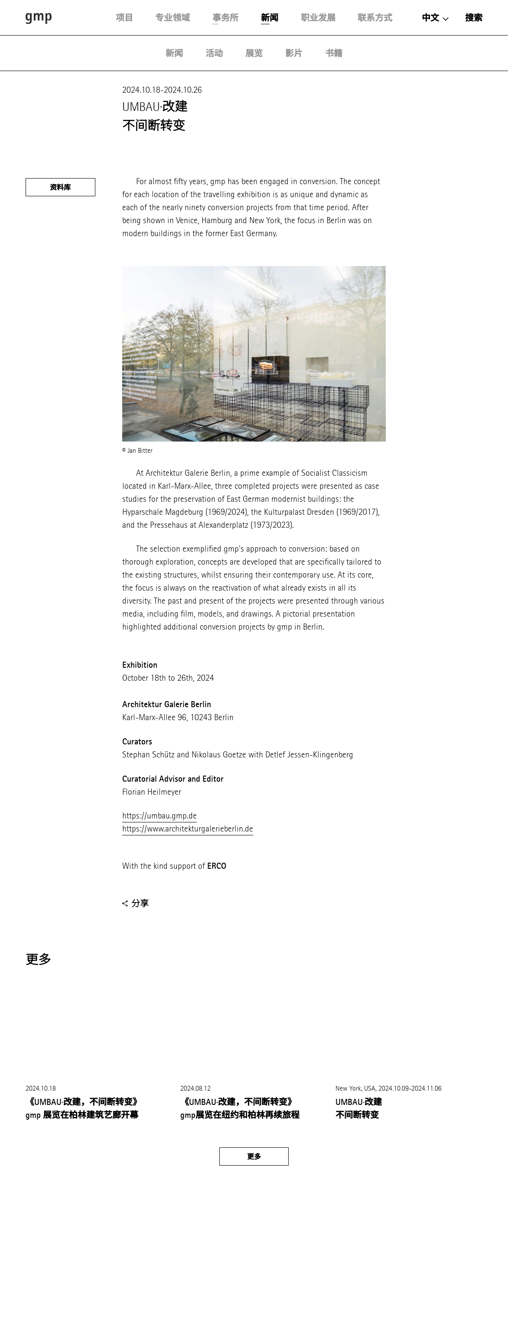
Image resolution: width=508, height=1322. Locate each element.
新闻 (269, 18)
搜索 (473, 18)
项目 (124, 18)
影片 (294, 53)
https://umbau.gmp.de (159, 816)
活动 (214, 53)
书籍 (333, 53)
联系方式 (375, 18)
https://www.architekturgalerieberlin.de (187, 829)
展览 (254, 53)
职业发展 (318, 18)
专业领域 (172, 18)
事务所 (225, 18)
